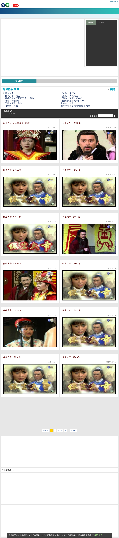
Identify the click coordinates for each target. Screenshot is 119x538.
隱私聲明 (98, 535)
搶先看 (91, 22)
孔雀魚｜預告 (67, 103)
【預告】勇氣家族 (69, 96)
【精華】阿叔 (11, 106)
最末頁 (73, 430)
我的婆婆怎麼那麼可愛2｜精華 (75, 106)
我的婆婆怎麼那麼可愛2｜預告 (19, 98)
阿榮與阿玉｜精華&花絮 (72, 101)
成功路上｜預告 (68, 93)
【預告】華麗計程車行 (71, 98)
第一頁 (45, 430)
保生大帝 (9, 93)
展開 (112, 89)
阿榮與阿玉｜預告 (13, 103)
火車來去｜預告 (12, 96)
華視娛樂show (8, 470)
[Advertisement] (59, 413)
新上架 (101, 22)
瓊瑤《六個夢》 (12, 101)
